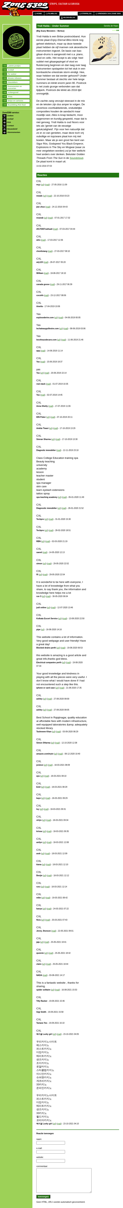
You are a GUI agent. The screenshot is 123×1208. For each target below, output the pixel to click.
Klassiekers (12, 82)
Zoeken (10, 116)
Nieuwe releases (14, 78)
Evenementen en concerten (15, 87)
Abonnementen (13, 132)
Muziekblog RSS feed (17, 105)
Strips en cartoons (15, 101)
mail (47, 185)
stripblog (86, 14)
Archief (11, 70)
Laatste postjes (14, 66)
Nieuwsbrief (12, 129)
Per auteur (12, 74)
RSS (9, 122)
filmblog (52, 14)
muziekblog (69, 17)
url (42, 185)
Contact (10, 126)
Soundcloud (76, 157)
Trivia (10, 97)
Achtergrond (13, 92)
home (39, 14)
